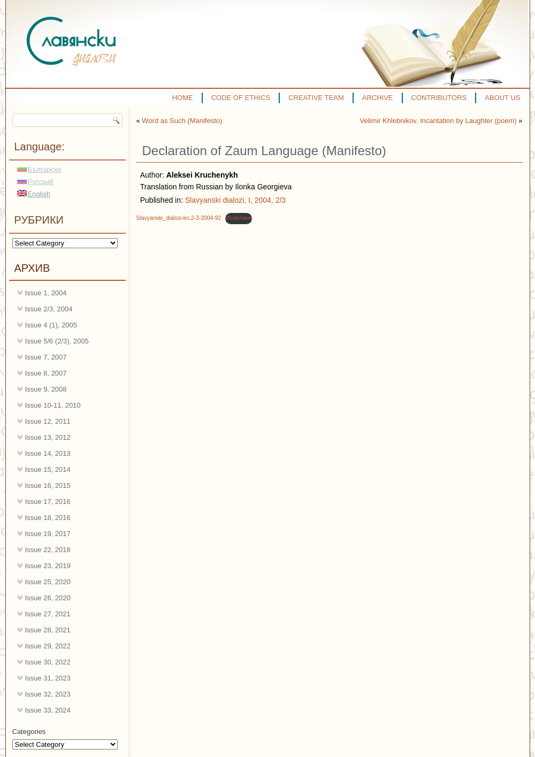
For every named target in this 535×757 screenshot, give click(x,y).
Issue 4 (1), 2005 (51, 325)
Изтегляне (238, 218)
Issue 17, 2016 (48, 502)
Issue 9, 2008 (46, 389)
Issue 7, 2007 (46, 357)
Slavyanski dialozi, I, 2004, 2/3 (235, 200)
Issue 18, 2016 (48, 518)
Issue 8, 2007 (46, 373)
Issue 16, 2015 (48, 485)
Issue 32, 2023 (48, 694)
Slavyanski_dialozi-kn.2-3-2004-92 (178, 218)
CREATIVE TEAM (316, 98)
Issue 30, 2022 (48, 662)
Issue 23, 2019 (48, 566)
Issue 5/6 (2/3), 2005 (57, 341)
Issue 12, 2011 (48, 421)
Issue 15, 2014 (48, 469)
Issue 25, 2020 (48, 582)
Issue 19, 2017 (48, 534)
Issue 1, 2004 (46, 293)
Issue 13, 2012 (48, 437)
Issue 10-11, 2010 (53, 405)
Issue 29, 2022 (48, 646)
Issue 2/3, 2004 (49, 309)
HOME (182, 98)
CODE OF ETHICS (241, 98)
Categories (29, 732)
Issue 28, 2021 (48, 630)
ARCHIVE (377, 98)
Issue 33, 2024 (48, 710)
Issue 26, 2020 (48, 598)
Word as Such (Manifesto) (182, 121)
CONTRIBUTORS (439, 98)
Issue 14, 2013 (48, 453)
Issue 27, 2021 (48, 614)
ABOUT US (502, 98)
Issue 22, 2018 (48, 550)
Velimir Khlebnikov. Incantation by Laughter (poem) (438, 121)
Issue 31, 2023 (48, 678)
